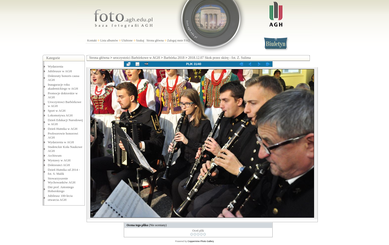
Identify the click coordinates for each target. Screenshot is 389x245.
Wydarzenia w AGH (61, 142)
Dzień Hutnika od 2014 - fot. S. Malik (64, 171)
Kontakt (92, 40)
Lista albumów (109, 40)
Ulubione (127, 40)
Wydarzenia (55, 66)
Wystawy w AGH (59, 160)
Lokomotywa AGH (60, 115)
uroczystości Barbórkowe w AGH (136, 58)
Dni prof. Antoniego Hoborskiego (61, 189)
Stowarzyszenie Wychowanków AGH (62, 180)
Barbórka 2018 (174, 58)
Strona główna (155, 40)
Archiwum (55, 155)
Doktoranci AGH (59, 165)
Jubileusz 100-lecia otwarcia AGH (60, 198)
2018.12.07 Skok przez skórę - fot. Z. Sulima (219, 58)
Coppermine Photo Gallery (201, 241)
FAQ (187, 40)
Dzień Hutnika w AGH (63, 129)
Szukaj (140, 40)
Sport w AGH (57, 110)
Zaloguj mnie (175, 40)
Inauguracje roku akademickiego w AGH (63, 86)
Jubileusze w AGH (60, 71)
